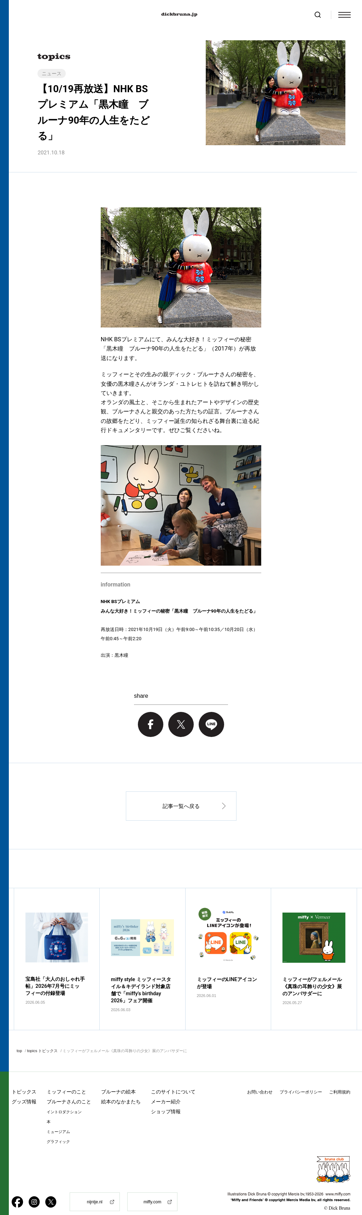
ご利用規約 (339, 1080)
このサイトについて (173, 1080)
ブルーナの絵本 (118, 1080)
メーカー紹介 (166, 1089)
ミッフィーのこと (66, 1080)
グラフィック (58, 1129)
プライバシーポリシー (301, 1080)
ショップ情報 (166, 1099)
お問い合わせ (260, 1080)
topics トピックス (42, 1039)
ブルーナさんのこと (69, 1089)
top (19, 1039)
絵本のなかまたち (121, 1089)
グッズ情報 (24, 1089)
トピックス (24, 1080)
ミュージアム (58, 1119)
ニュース (52, 73)
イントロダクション (64, 1100)
